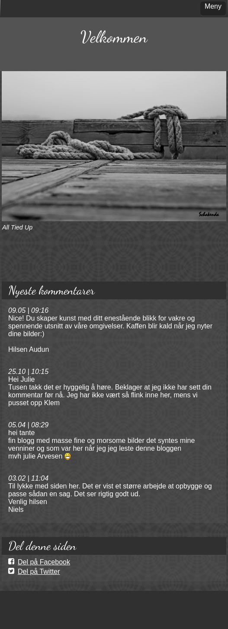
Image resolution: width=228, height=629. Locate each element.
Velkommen (114, 37)
